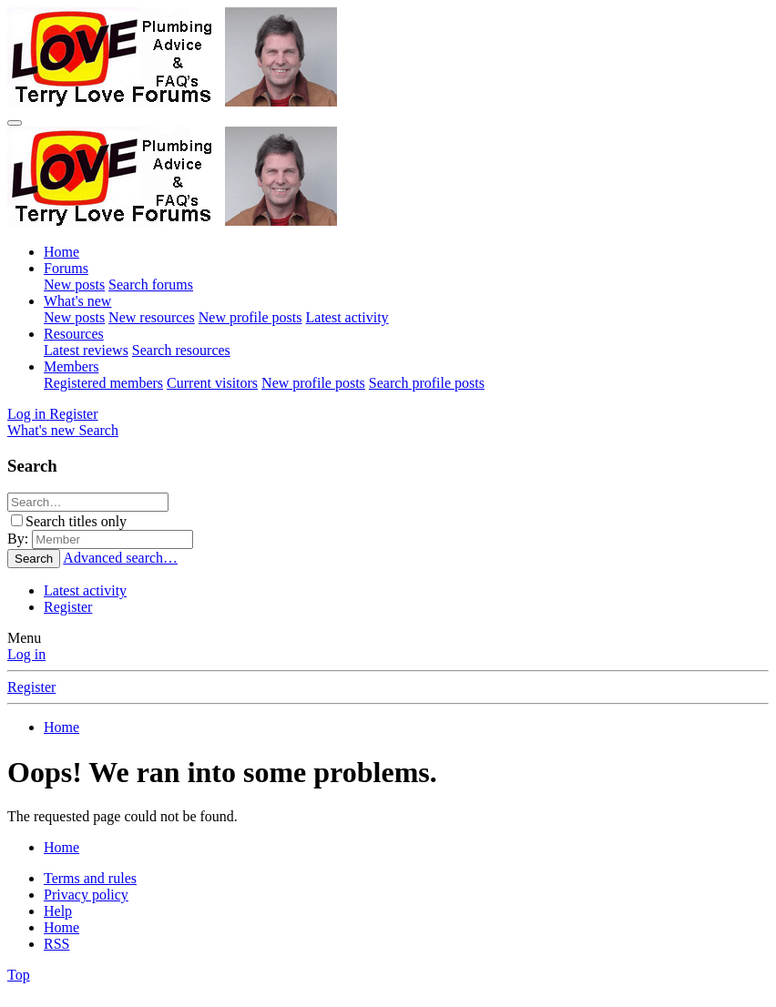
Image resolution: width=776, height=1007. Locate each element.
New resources (151, 317)
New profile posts (250, 317)
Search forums (150, 284)
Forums (66, 268)
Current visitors (212, 383)
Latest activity (347, 317)
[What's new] (42, 430)
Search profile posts (427, 383)
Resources (74, 333)
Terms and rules (90, 878)
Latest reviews (86, 350)
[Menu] (14, 123)
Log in (26, 654)
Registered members (103, 383)
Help (58, 911)
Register (68, 607)
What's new (77, 301)
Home (61, 251)
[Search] (98, 430)
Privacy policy (86, 894)
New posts (74, 284)
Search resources (181, 350)
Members (71, 366)
